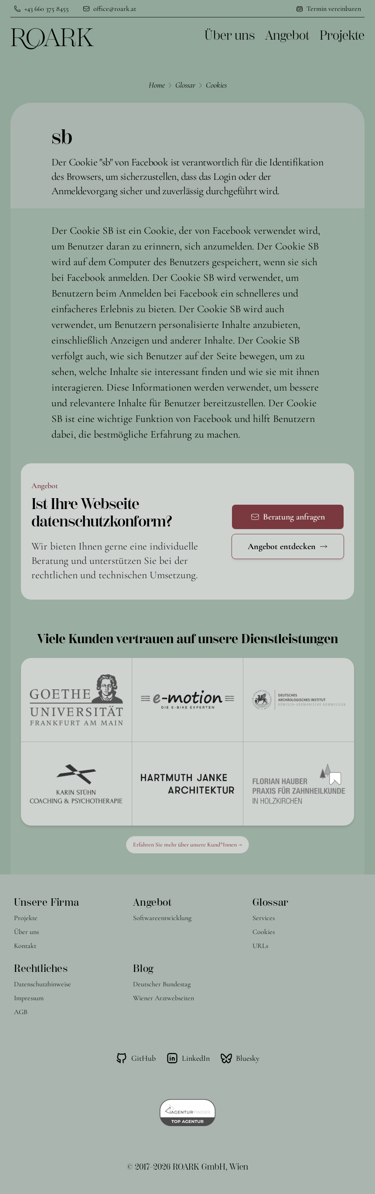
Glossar (185, 85)
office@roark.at (114, 8)
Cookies (216, 85)
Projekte (342, 35)
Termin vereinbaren (334, 8)
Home (157, 85)
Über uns (230, 35)
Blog (143, 968)
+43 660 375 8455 (46, 8)
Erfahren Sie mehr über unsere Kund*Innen (187, 844)
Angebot (287, 35)
